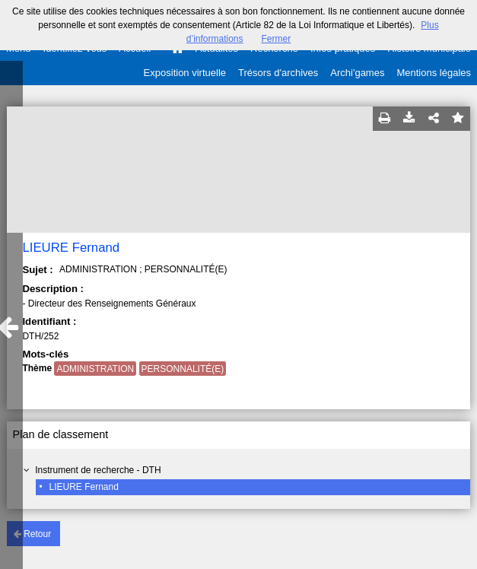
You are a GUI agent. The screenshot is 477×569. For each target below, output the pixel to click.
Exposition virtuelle (185, 72)
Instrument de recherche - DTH (98, 470)
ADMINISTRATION (95, 369)
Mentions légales (433, 72)
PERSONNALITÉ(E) (183, 369)
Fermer (276, 38)
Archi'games (357, 72)
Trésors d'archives (278, 72)
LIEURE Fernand (83, 487)
